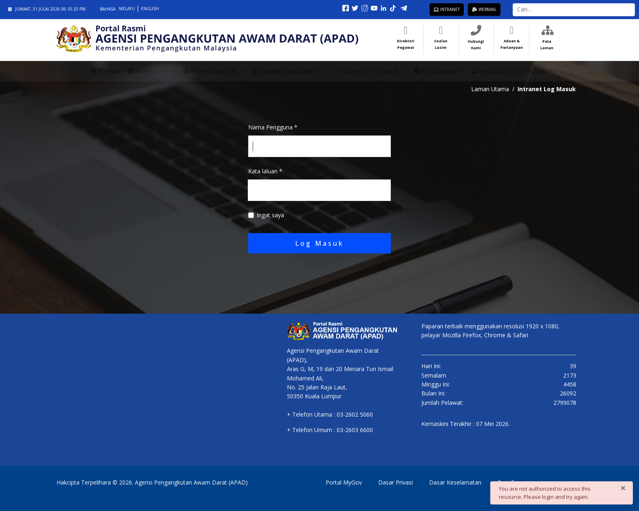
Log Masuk (319, 243)
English (150, 8)
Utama (105, 71)
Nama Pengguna (272, 127)
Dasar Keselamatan (455, 482)
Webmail (484, 9)
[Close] (623, 488)
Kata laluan (265, 171)
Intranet (447, 9)
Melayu (127, 8)
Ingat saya (270, 215)
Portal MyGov (344, 482)
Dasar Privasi (395, 482)
